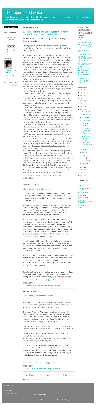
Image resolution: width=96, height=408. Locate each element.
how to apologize (83, 205)
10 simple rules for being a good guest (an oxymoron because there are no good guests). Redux (45, 33)
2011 (82, 173)
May (83, 152)
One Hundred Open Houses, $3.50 (84, 55)
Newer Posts (28, 375)
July (83, 126)
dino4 (54, 400)
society (57, 285)
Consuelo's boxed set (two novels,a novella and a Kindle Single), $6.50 (85, 45)
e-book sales (82, 197)
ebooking (81, 200)
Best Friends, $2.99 (84, 40)
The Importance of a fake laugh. (36, 189)
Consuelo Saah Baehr (11, 71)
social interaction (49, 285)
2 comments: (57, 280)
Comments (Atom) (38, 379)
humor (30, 285)
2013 (82, 167)
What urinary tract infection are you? (38, 296)
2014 (82, 109)
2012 (82, 170)
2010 (82, 175)
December (85, 112)
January (84, 163)
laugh (34, 285)
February (85, 161)
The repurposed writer (23, 12)
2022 (82, 90)
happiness (81, 202)
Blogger (67, 400)
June (83, 149)
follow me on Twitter (40, 395)
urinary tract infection (53, 369)
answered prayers (83, 192)
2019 (82, 95)
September (85, 120)
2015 (82, 106)
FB (29, 369)
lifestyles (40, 285)
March (84, 158)
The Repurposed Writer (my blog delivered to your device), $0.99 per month (83, 72)
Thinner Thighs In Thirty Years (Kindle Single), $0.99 (84, 80)
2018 (82, 98)
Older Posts (68, 375)
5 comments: (57, 175)
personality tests (41, 369)
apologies (81, 195)
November (85, 114)
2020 (82, 92)
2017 (82, 101)
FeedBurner (11, 52)
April (83, 155)
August (84, 123)
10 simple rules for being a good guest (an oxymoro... (86, 131)
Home (48, 375)
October (84, 117)
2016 (82, 104)
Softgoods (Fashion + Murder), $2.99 (85, 65)
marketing (81, 208)
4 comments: (57, 363)
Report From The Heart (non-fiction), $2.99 (84, 60)
